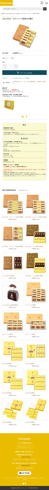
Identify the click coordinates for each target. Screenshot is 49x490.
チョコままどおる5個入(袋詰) (10, 305)
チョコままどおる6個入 (8, 275)
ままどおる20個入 (7, 422)
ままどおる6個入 (29, 363)
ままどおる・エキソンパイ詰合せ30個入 (13, 217)
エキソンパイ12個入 (7, 334)
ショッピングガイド (8, 477)
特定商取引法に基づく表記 (21, 477)
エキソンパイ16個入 (30, 305)
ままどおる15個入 (30, 393)
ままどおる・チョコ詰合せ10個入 (34, 246)
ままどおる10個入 (7, 393)
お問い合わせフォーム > (24, 447)
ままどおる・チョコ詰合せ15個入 (34, 275)
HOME (3, 13)
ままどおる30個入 (30, 422)
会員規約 (24, 479)
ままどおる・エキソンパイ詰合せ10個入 (13, 246)
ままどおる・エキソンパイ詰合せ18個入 (36, 217)
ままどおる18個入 (7, 363)
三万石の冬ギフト (17, 81)
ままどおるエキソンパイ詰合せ (13, 13)
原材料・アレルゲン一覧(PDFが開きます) (16, 166)
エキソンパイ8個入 (30, 334)
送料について (42, 477)
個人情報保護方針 (33, 477)
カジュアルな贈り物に (30, 81)
